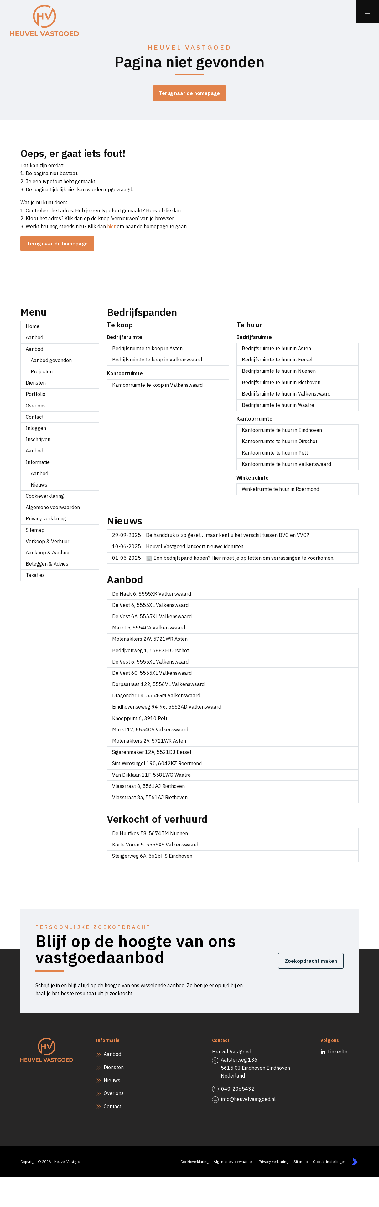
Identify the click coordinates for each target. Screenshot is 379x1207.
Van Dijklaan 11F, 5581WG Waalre (151, 775)
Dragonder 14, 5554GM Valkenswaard (156, 695)
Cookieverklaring (45, 496)
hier (111, 226)
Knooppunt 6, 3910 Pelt (139, 718)
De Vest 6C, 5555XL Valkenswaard (152, 673)
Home (32, 326)
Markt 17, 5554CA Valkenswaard (150, 729)
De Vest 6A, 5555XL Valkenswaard (152, 616)
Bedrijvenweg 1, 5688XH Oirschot (150, 650)
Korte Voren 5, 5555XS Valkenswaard (155, 844)
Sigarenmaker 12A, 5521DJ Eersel (151, 752)
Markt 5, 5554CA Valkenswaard (148, 627)
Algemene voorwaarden (53, 507)
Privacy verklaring (46, 518)
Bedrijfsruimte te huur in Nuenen (279, 371)
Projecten (42, 371)
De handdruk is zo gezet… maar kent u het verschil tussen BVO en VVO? (210, 535)
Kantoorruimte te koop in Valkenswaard (157, 385)
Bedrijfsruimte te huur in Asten (276, 348)
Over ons (36, 405)
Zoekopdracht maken (311, 961)
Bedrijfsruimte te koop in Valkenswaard (157, 359)
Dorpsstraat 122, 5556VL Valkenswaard (158, 684)
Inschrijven (38, 439)
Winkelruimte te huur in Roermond (280, 489)
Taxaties (35, 575)
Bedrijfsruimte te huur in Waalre (278, 405)
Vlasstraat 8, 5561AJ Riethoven (148, 786)
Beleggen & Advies (47, 564)
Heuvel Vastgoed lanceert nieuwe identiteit (178, 546)
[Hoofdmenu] (367, 11)
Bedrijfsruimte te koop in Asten (147, 348)
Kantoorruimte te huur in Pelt (275, 453)
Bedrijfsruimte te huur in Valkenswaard (286, 394)
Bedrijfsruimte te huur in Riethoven (281, 382)
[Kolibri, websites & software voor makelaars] (355, 1161)
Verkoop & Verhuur (47, 541)
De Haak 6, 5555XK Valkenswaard (151, 594)
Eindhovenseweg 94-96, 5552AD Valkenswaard (166, 707)
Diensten (36, 383)
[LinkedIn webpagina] (326, 1052)
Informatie (38, 462)
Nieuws (39, 485)
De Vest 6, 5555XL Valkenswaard (150, 605)
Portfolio (35, 394)
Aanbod (34, 337)
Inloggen (36, 428)
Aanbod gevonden (51, 360)
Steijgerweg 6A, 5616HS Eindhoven (152, 856)
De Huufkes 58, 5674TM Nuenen (150, 833)
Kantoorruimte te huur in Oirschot (279, 441)
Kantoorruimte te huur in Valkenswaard (286, 464)
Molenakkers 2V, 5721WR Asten (149, 741)
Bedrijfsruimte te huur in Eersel (277, 359)
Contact (35, 417)
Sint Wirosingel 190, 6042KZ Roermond (157, 763)
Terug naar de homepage (189, 93)
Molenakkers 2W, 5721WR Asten (150, 639)
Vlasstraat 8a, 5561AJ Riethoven (150, 797)
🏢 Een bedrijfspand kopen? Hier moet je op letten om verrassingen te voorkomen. (223, 558)
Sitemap (35, 530)
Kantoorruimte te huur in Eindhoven (282, 430)
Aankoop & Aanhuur (48, 552)
